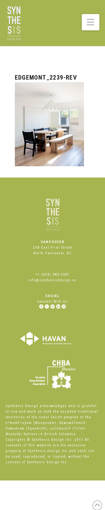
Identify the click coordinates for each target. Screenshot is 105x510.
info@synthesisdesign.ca (52, 280)
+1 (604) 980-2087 (52, 275)
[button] (91, 22)
